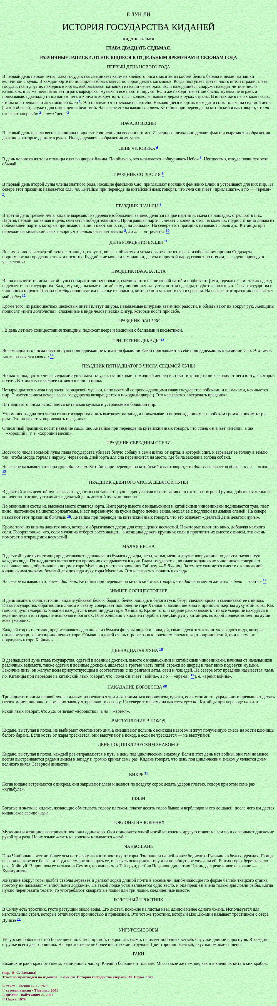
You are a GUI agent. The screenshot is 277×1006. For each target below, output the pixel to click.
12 (24, 295)
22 (19, 919)
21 (146, 773)
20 (165, 686)
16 (69, 516)
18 (161, 649)
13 (162, 339)
